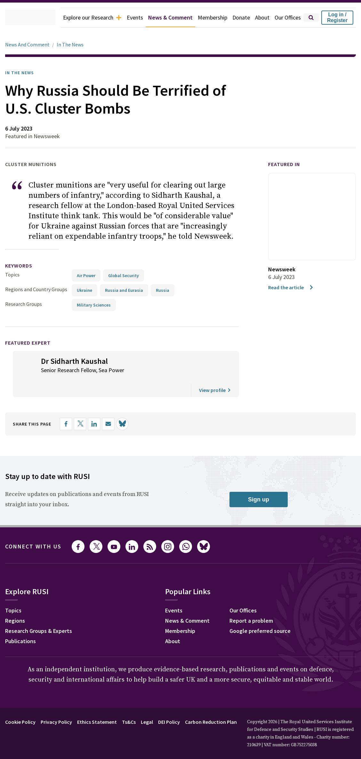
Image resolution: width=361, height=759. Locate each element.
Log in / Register (337, 17)
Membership (207, 17)
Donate (237, 17)
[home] (21, 18)
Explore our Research (77, 17)
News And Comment (28, 44)
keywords (21, 265)
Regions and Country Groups (37, 289)
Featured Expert (32, 342)
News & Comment (161, 17)
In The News (72, 44)
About (259, 17)
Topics (12, 274)
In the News (21, 72)
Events (123, 17)
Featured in (287, 164)
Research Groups (25, 304)
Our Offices (286, 17)
